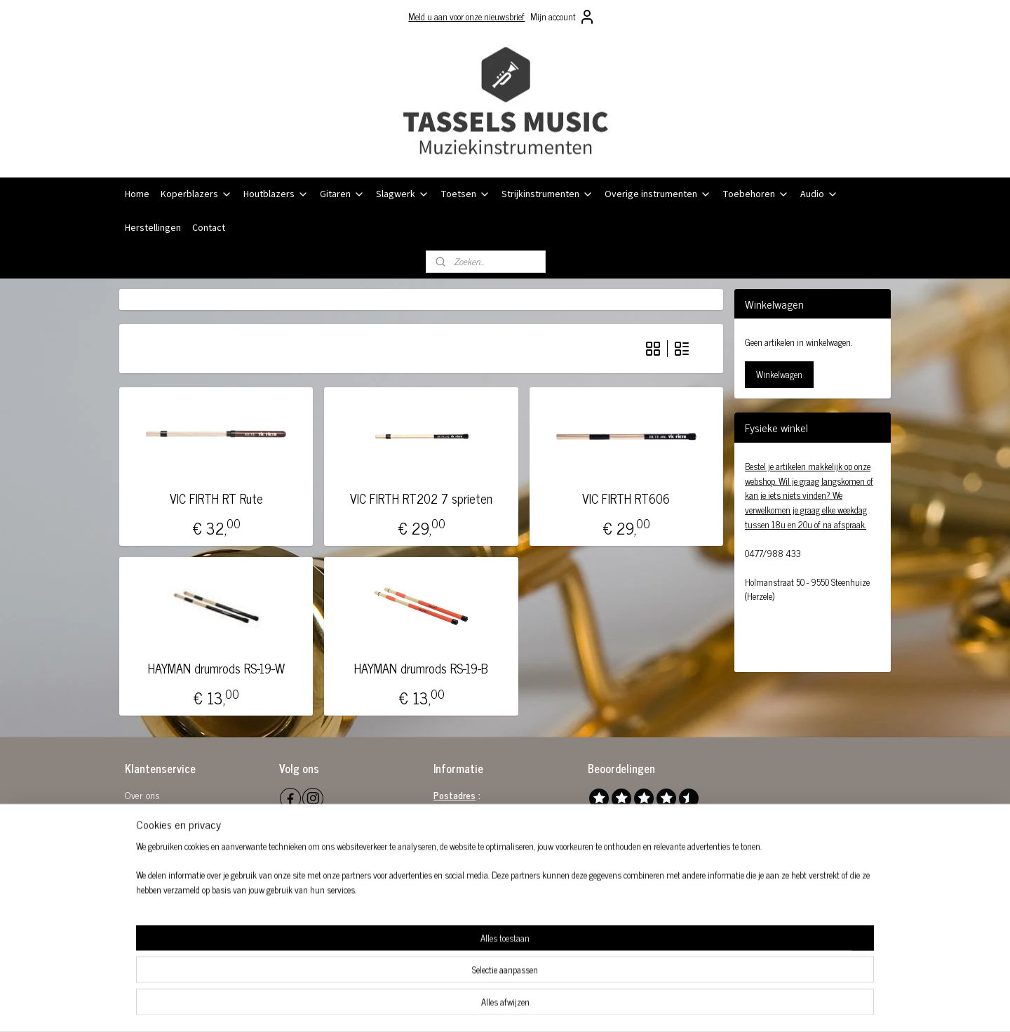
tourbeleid (153, 826)
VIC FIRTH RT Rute (216, 499)
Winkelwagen (779, 374)
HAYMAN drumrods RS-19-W (216, 668)
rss (489, 1006)
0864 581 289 (501, 858)
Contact (208, 228)
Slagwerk (402, 194)
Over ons (142, 794)
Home (137, 194)
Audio (819, 194)
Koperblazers (196, 194)
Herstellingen (153, 228)
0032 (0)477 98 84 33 (495, 889)
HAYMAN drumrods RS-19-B (421, 668)
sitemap (468, 1006)
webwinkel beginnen (528, 1006)
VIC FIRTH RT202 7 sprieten (421, 499)
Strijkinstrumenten (547, 194)
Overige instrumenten (658, 194)
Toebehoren (755, 194)
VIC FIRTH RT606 (626, 499)
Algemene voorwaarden (169, 811)
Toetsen (465, 194)
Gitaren (342, 194)
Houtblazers (276, 194)
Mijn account (562, 16)
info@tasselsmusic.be (490, 873)
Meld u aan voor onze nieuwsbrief (466, 16)
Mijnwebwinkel (623, 1006)
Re (129, 826)
